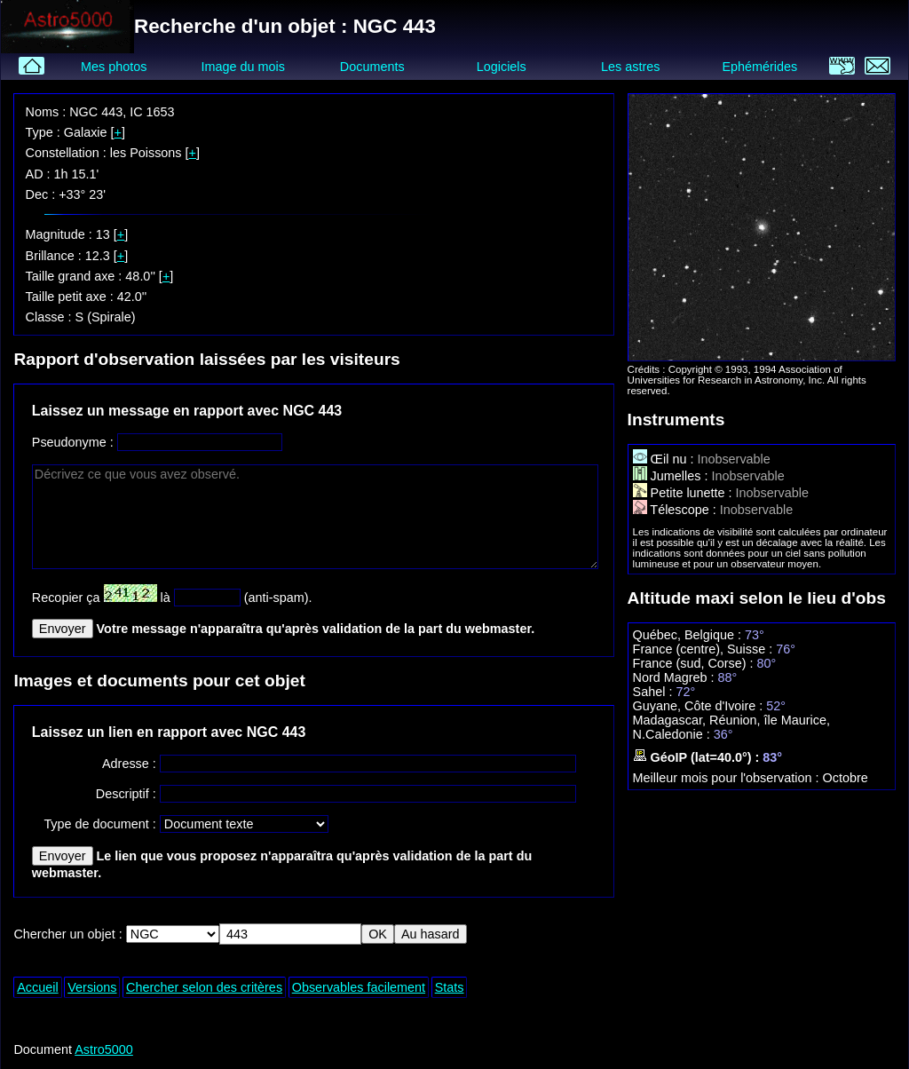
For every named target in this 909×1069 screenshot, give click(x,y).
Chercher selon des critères (204, 987)
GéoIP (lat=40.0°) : (698, 757)
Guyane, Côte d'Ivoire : (700, 706)
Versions (91, 987)
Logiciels (501, 66)
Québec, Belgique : (689, 635)
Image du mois (242, 66)
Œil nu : (665, 459)
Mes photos (113, 66)
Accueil (37, 987)
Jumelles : (672, 476)
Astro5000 (104, 1049)
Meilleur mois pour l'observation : (728, 778)
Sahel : (654, 692)
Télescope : (676, 510)
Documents (372, 66)
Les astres (630, 66)
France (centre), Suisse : (705, 649)
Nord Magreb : (675, 677)
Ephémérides (759, 66)
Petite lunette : (684, 493)
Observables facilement (358, 987)
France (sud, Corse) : (695, 663)
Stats (449, 987)
